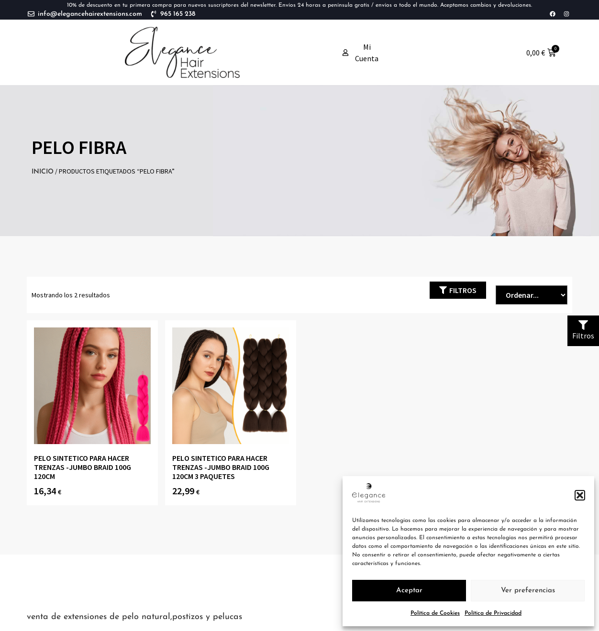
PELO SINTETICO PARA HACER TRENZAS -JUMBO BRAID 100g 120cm (82, 467)
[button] (580, 495)
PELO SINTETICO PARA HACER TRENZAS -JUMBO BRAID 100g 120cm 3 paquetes (220, 467)
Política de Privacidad (493, 613)
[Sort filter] (531, 295)
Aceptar (409, 590)
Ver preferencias (528, 590)
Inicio (43, 171)
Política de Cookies (435, 613)
